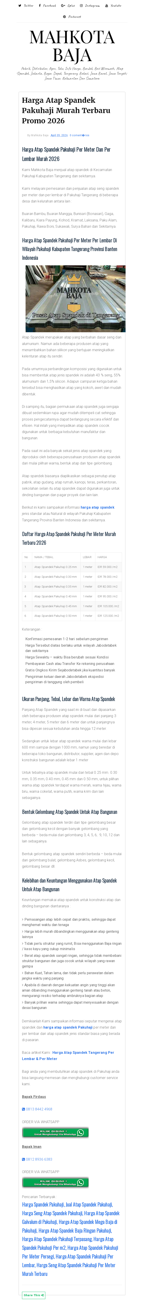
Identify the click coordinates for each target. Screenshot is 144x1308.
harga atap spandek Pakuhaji (67, 1027)
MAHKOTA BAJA (72, 45)
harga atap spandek (97, 507)
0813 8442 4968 (37, 1109)
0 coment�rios (79, 135)
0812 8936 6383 (37, 1159)
